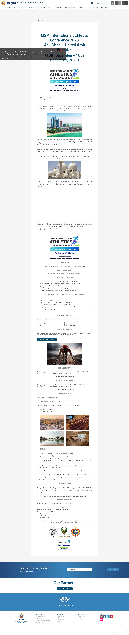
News (9, 12)
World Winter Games (40, 619)
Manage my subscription (26, 572)
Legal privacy (82, 616)
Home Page (3, 12)
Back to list (39, 20)
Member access (102, 3)
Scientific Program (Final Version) (49, 340)
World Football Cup (40, 625)
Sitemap (81, 619)
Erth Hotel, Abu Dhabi (45, 400)
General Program (44, 99)
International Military (25, 2)
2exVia (118, 632)
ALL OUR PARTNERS (65, 589)
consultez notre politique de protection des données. (42, 56)
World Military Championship (42, 621)
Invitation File (43, 97)
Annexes (50, 97)
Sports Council (38, 2)
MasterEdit (124, 632)
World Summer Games (41, 616)
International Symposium (18, 12)
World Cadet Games (40, 623)
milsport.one (5, 632)
